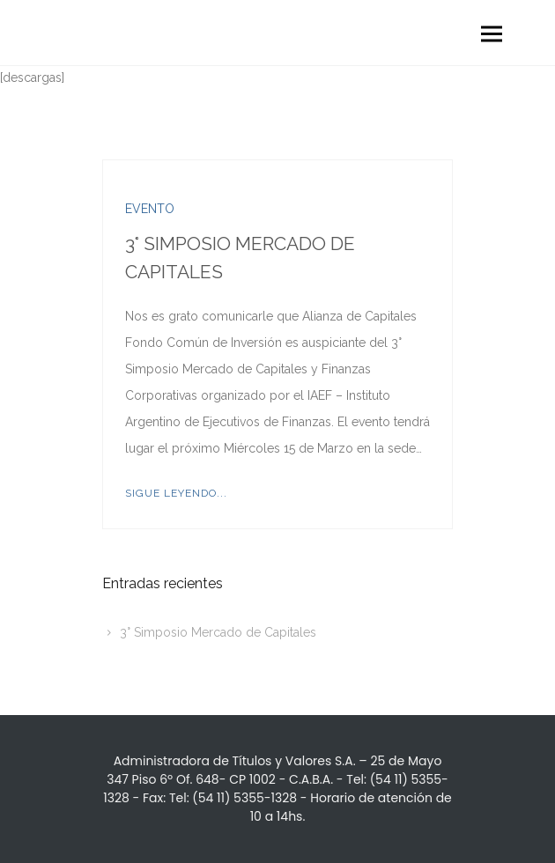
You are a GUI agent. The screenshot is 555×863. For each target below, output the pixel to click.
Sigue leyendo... (176, 493)
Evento (149, 209)
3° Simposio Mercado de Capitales (218, 632)
